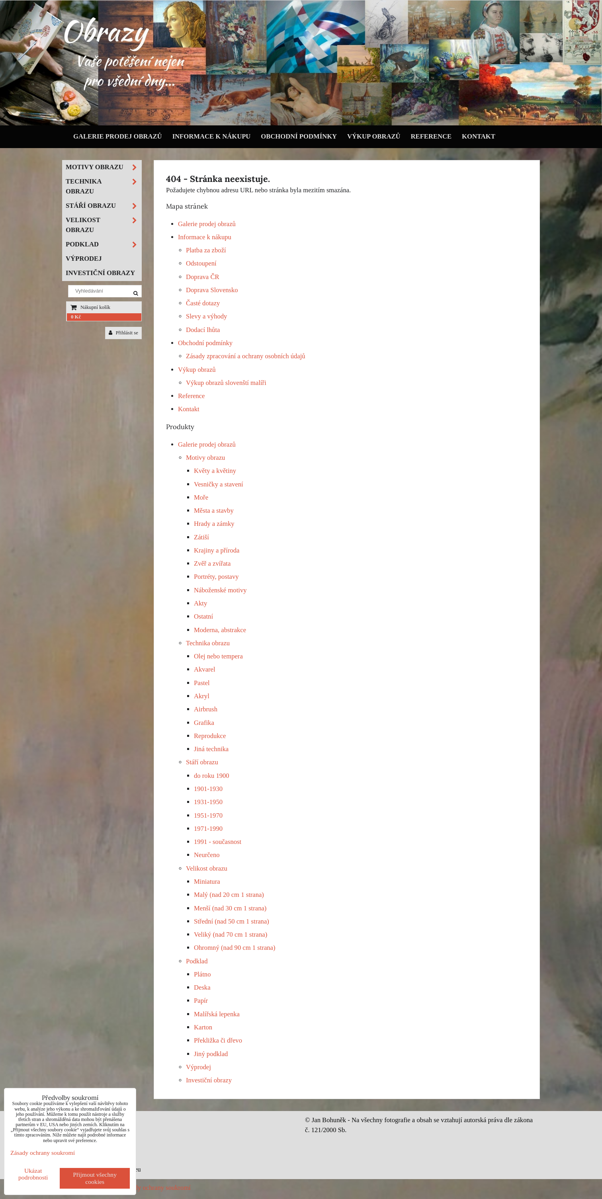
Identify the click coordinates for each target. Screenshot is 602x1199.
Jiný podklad (211, 1054)
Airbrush (205, 709)
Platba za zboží (206, 250)
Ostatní (203, 616)
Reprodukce (210, 736)
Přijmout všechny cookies (95, 1178)
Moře (201, 497)
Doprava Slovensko (212, 290)
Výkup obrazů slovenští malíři (226, 383)
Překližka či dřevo (218, 1040)
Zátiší (201, 537)
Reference (431, 136)
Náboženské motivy (220, 590)
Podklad (197, 961)
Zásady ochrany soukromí (156, 1187)
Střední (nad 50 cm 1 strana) (231, 921)
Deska (202, 987)
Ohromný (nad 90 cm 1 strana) (235, 947)
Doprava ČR (202, 277)
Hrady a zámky (214, 523)
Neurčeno (207, 855)
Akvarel (204, 669)
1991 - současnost (217, 842)
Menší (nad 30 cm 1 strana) (230, 908)
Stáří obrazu (202, 762)
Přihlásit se (123, 333)
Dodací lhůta (203, 330)
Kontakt (478, 136)
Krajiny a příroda (216, 550)
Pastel (202, 683)
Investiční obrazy (209, 1080)
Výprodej (198, 1067)
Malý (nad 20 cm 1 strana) (229, 894)
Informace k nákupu (211, 136)
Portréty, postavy (216, 576)
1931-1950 (208, 802)
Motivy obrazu (205, 457)
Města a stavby (214, 510)
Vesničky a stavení (218, 484)
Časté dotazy (203, 303)
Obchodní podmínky (299, 136)
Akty (200, 603)
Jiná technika (211, 749)
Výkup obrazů (373, 136)
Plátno (202, 974)
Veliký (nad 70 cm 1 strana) (230, 934)
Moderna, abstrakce (220, 630)
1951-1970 (208, 815)
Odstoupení (201, 263)
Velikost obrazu (206, 868)
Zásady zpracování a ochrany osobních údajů (245, 356)
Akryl (201, 696)
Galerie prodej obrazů (117, 136)
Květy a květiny (215, 471)
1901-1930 (208, 789)
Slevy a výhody (206, 316)
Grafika (204, 722)
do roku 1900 (211, 775)
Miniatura (207, 881)
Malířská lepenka (217, 1014)
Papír (201, 1000)
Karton (203, 1027)
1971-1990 (208, 828)
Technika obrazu (208, 643)
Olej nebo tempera (218, 656)
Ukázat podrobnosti (33, 1174)
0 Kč (76, 317)
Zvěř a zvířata (212, 563)
